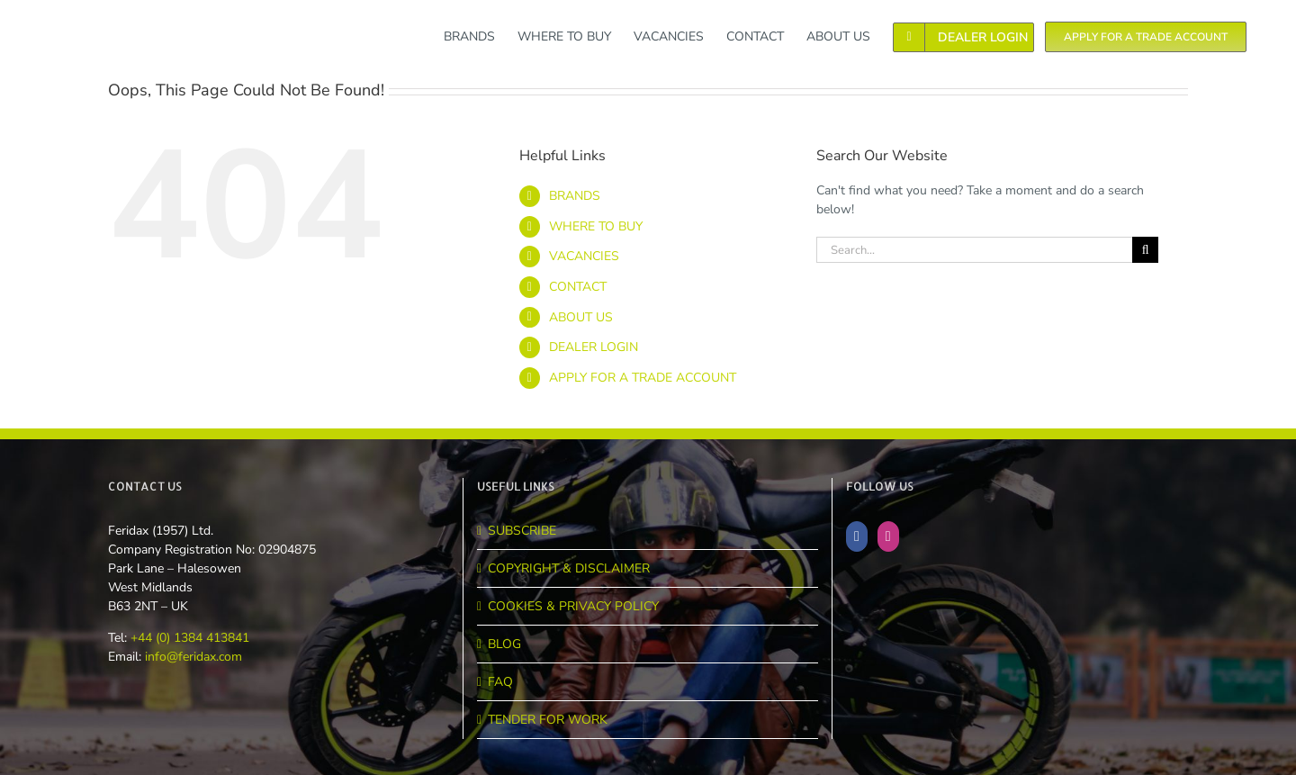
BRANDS (574, 195)
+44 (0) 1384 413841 (188, 637)
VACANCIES (584, 256)
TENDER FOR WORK (548, 719)
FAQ (500, 681)
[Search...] (974, 250)
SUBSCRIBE (522, 530)
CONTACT (578, 286)
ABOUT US (581, 317)
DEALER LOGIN (593, 347)
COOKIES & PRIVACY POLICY (573, 606)
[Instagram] (888, 536)
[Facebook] (857, 536)
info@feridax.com (193, 656)
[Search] (1145, 250)
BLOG (504, 644)
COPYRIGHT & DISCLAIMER (569, 568)
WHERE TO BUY (596, 226)
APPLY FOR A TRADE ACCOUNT (642, 377)
